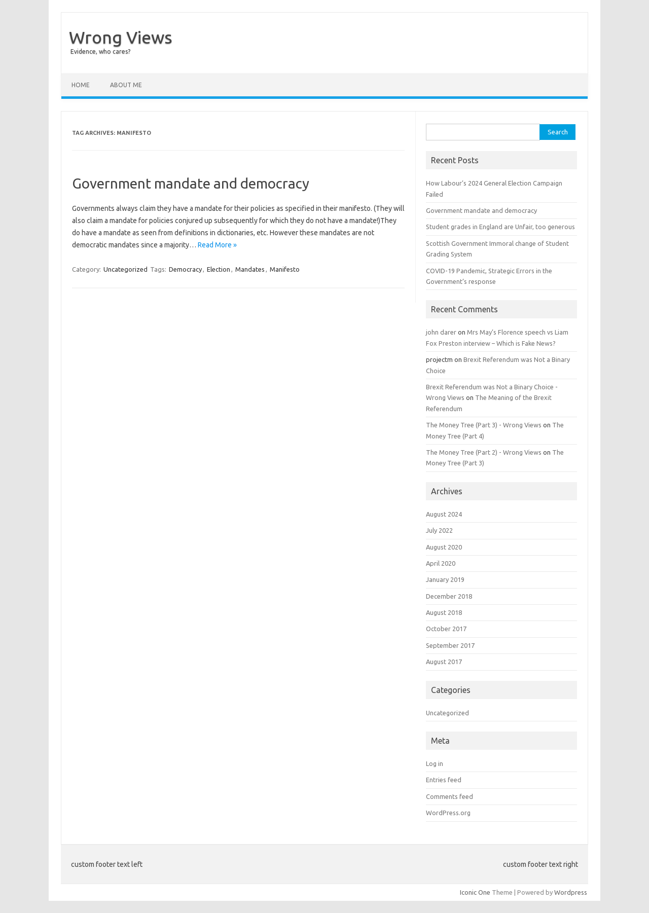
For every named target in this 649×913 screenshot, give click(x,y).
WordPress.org (448, 812)
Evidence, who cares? (100, 51)
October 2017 (446, 628)
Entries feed (443, 779)
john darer (441, 332)
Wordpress (570, 892)
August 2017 (444, 661)
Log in (434, 763)
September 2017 (450, 645)
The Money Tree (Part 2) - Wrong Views (484, 452)
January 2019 (445, 579)
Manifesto (285, 269)
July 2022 (439, 530)
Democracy (185, 269)
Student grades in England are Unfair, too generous (500, 226)
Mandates (250, 269)
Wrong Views (120, 37)
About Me (126, 85)
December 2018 (449, 596)
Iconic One (475, 892)
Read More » (217, 245)
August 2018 (444, 612)
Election (218, 269)
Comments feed (449, 796)
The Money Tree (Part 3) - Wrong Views (484, 424)
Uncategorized (125, 269)
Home (80, 85)
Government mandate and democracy (190, 183)
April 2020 (440, 563)
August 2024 (444, 514)
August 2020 (444, 547)
